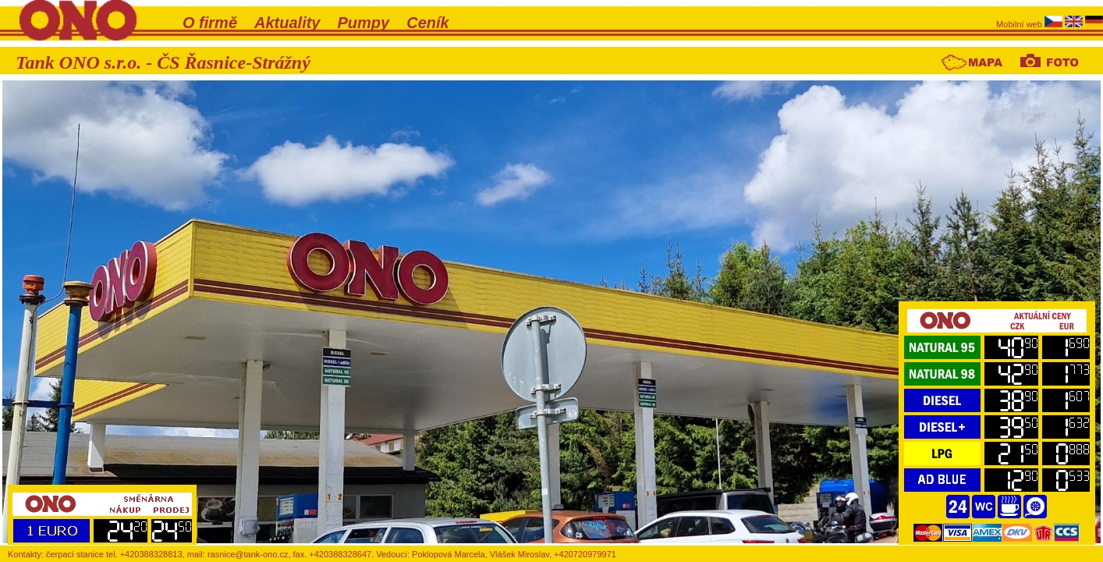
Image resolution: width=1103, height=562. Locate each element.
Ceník (427, 22)
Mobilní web (1020, 24)
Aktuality (287, 22)
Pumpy (364, 22)
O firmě (210, 22)
